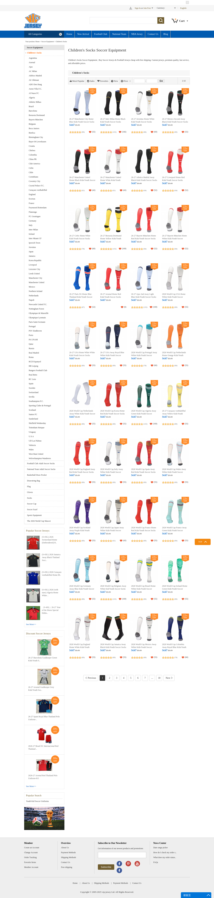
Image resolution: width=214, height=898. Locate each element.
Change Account (31, 852)
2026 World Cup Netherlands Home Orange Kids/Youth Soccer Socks (174, 355)
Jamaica (32, 256)
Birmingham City (36, 137)
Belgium (32, 124)
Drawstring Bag (33, 481)
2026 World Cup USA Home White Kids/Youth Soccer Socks (173, 297)
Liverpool (33, 265)
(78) (83, 249)
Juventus (32, 247)
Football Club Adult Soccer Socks (41, 463)
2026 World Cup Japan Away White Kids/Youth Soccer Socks (112, 530)
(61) (83, 190)
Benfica (32, 133)
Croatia (32, 146)
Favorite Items (30, 862)
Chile (31, 172)
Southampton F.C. (36, 401)
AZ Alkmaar (34, 80)
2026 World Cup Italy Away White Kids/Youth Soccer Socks (111, 472)
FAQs (155, 862)
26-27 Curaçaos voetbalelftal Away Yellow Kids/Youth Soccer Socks (174, 414)
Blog (165, 34)
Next (169, 678)
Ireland (31, 234)
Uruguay (32, 432)
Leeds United (34, 273)
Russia (31, 348)
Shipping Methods (68, 857)
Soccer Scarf (32, 509)
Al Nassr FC (34, 93)
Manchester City (35, 278)
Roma (31, 357)
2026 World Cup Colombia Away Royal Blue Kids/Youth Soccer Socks (174, 647)
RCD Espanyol (35, 361)
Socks (29, 498)
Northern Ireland (35, 291)
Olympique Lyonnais (37, 317)
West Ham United (36, 454)
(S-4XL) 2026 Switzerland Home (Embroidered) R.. (49, 540)
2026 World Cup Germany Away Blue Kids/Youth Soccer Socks (81, 589)
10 (159, 678)
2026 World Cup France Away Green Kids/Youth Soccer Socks (174, 530)
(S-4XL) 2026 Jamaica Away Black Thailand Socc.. (51, 557)
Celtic (31, 168)
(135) (114, 132)
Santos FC (33, 414)
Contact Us (153, 34)
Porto (31, 335)
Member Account (31, 867)
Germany (32, 221)
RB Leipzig (33, 366)
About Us (65, 847)
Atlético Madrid (35, 75)
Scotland (32, 410)
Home (69, 34)
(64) (144, 190)
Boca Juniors (34, 128)
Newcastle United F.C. (38, 304)
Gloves (30, 492)
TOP (200, 542)
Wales (31, 449)
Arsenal (32, 62)
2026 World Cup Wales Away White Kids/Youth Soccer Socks (174, 472)
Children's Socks (61, 41)
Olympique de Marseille (39, 313)
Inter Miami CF (35, 238)
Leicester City (34, 269)
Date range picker (160, 847)
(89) (83, 132)
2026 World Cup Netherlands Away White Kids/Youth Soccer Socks (82, 414)
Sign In (138, 8)
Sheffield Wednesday (37, 423)
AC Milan (33, 71)
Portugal (32, 326)
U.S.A (31, 436)
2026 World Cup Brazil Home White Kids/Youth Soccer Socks (143, 589)
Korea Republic (35, 260)
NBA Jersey (137, 34)
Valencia (32, 445)
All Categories (45, 34)
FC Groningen (34, 216)
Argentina (33, 58)
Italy (30, 225)
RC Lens (32, 379)
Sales (90, 81)
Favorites (102, 81)
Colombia (33, 155)
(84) (144, 249)
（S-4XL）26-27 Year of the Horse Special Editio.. (51, 610)
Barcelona (33, 111)
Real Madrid (34, 353)
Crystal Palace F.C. (36, 185)
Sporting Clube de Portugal (40, 405)
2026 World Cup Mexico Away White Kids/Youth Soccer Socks (143, 647)
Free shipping (66, 867)
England (32, 194)
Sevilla (31, 397)
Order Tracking (30, 857)
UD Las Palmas (35, 441)
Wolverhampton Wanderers (40, 458)
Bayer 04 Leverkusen (37, 141)
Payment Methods (68, 852)
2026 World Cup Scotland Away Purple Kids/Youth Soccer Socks (79, 530)
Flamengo (33, 212)
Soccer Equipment (47, 41)
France (31, 203)
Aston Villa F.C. (35, 89)
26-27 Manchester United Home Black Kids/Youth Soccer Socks (82, 180)
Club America (34, 163)
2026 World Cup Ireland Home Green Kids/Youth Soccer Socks (174, 589)
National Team (119, 34)
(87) (83, 307)
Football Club (100, 34)
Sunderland (33, 419)
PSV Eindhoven (35, 331)
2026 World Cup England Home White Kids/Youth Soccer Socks (79, 647)
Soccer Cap (31, 504)
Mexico (32, 287)
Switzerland (33, 392)
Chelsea (32, 150)
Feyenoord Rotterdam (37, 207)
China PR (33, 159)
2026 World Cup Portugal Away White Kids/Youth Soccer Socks (144, 355)
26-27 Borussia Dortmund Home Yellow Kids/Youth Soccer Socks (110, 239)
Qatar (31, 344)
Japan (31, 251)
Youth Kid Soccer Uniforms (37, 801)
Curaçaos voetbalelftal (38, 190)
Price (126, 81)
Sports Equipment (34, 515)
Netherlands (34, 295)
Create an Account (31, 847)
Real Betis (33, 375)
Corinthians (33, 177)
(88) (144, 132)
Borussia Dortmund (37, 115)
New (114, 81)
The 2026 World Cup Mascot (39, 521)
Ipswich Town (34, 243)
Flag (29, 486)
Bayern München (36, 119)
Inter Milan (33, 229)
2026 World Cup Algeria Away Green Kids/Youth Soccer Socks (143, 414)
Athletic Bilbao (35, 102)
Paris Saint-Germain (37, 322)
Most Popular (77, 81)
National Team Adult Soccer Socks (41, 469)
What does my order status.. (164, 857)
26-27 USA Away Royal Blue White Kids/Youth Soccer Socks (112, 355)
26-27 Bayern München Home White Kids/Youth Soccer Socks (174, 239)
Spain (31, 383)
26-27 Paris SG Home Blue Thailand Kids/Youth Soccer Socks (80, 297)
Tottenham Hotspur (36, 427)
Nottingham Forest (36, 309)
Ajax (31, 67)
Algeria (32, 97)
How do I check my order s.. (164, 852)
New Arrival (83, 34)
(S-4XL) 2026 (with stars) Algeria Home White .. (50, 593)
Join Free (147, 8)
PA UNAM (33, 339)
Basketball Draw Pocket (37, 475)
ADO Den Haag (35, 84)
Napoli (31, 300)
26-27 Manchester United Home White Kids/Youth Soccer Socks (110, 180)
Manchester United (36, 282)
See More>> (31, 624)
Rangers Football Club (38, 370)
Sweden (32, 388)
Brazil (31, 106)
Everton (32, 199)
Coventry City (34, 181)
